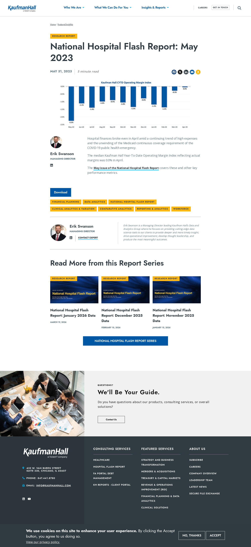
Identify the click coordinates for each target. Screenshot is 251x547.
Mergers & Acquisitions (158, 471)
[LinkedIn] (51, 166)
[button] (72, 8)
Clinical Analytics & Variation (73, 208)
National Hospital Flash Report (132, 201)
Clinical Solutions (154, 507)
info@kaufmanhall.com (53, 485)
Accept (215, 535)
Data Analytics (95, 201)
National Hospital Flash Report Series (125, 341)
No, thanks (191, 535)
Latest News (198, 487)
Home (53, 24)
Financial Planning (65, 201)
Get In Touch (220, 7)
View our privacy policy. (43, 542)
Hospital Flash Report (109, 466)
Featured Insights (65, 24)
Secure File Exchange (204, 493)
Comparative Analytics (116, 208)
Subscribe (196, 460)
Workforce (181, 208)
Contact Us (111, 419)
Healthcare (101, 460)
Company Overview (203, 473)
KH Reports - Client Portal (112, 485)
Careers (202, 7)
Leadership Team (201, 480)
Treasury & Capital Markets (160, 478)
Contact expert (88, 237)
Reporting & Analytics (152, 208)
